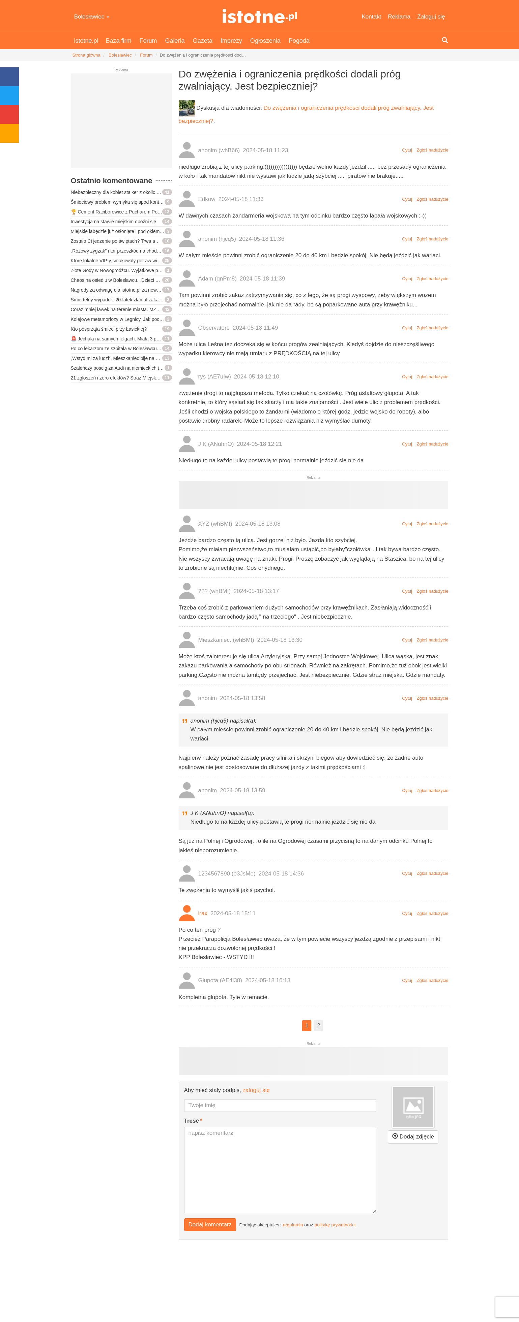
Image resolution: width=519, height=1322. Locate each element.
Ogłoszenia (265, 40)
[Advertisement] (121, 123)
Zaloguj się (431, 16)
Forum (148, 40)
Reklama (399, 16)
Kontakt (371, 16)
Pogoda (299, 40)
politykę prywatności (334, 1224)
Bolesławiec (92, 16)
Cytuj (407, 150)
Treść (191, 1121)
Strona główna (86, 55)
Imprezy (231, 40)
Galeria (175, 40)
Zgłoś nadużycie (433, 150)
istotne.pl (259, 16)
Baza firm (119, 40)
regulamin (293, 1224)
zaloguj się (255, 1090)
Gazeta (202, 40)
